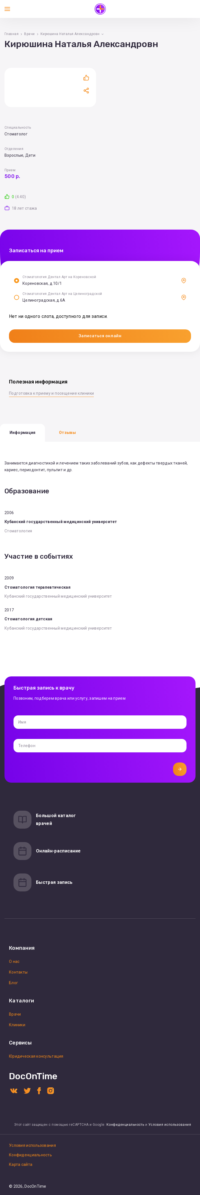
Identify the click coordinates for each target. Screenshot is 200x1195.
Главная (11, 34)
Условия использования (169, 1125)
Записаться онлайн (100, 336)
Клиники (17, 1025)
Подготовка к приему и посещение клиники (51, 393)
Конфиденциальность (125, 1125)
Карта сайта (20, 1164)
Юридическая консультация (36, 1056)
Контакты (18, 972)
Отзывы (67, 432)
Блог (13, 983)
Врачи (29, 34)
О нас (14, 961)
